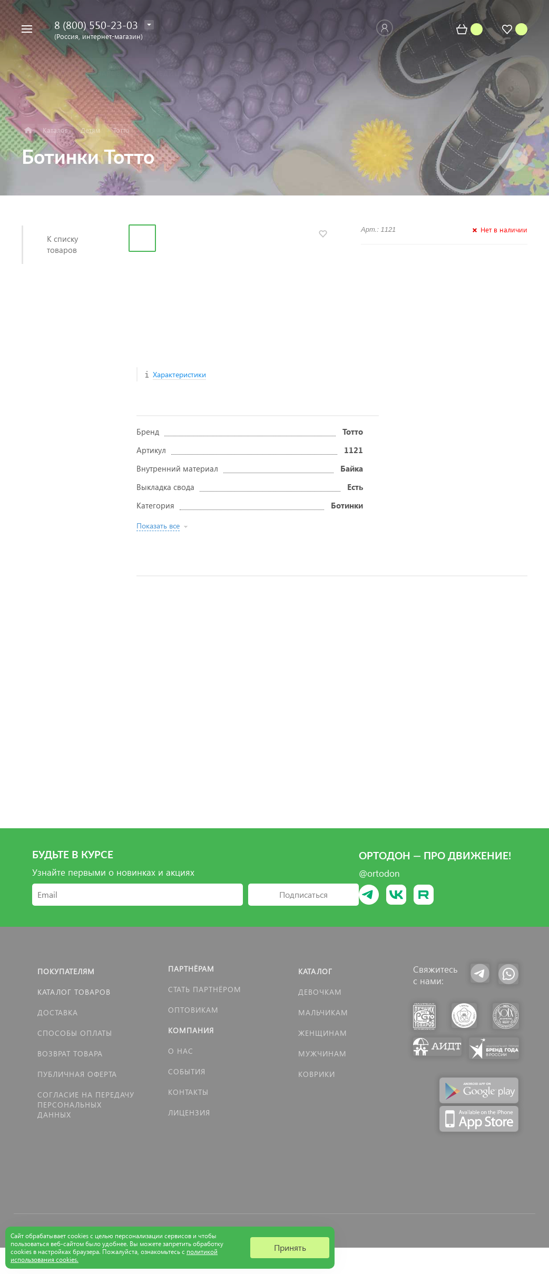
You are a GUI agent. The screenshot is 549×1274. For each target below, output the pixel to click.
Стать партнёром (204, 989)
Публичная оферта (77, 1074)
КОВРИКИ (316, 1074)
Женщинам (322, 1033)
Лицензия (189, 1113)
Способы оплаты (74, 1033)
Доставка (57, 1012)
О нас (180, 1051)
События (186, 1071)
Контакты (188, 1092)
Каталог (315, 971)
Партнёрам (191, 969)
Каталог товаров (74, 992)
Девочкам (320, 992)
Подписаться (303, 894)
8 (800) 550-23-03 (96, 24)
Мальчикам (323, 1012)
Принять (290, 1247)
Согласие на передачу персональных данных (85, 1105)
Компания (191, 1030)
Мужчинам (322, 1053)
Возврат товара (70, 1053)
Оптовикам (193, 1010)
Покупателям (66, 971)
